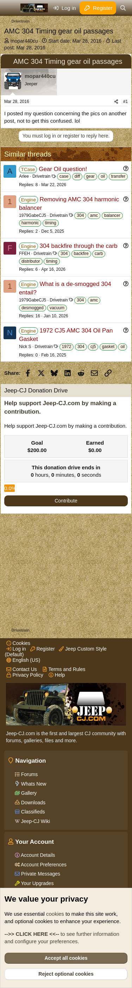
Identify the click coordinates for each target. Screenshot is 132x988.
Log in (16, 649)
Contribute (66, 501)
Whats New (33, 784)
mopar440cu (24, 41)
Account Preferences (43, 864)
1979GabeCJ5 (32, 215)
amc (94, 215)
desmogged (32, 307)
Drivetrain (41, 176)
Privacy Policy (24, 675)
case (63, 176)
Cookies (18, 643)
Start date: (74, 41)
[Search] (123, 7)
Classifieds (32, 812)
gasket (108, 346)
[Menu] (10, 8)
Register (42, 649)
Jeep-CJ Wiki (35, 821)
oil (103, 176)
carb (99, 253)
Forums (29, 774)
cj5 (93, 346)
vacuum (57, 307)
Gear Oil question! (63, 169)
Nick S (25, 346)
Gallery (28, 793)
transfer (118, 176)
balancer (112, 215)
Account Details (37, 855)
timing (50, 222)
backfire (81, 253)
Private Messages (40, 874)
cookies (55, 914)
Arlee (24, 176)
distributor (30, 261)
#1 (125, 101)
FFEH (24, 253)
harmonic (30, 222)
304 (80, 215)
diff (77, 176)
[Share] (116, 102)
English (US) (23, 660)
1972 (66, 346)
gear (90, 176)
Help (57, 675)
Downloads (32, 802)
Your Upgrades (37, 883)
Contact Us (21, 669)
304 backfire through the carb (78, 246)
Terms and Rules (64, 669)
